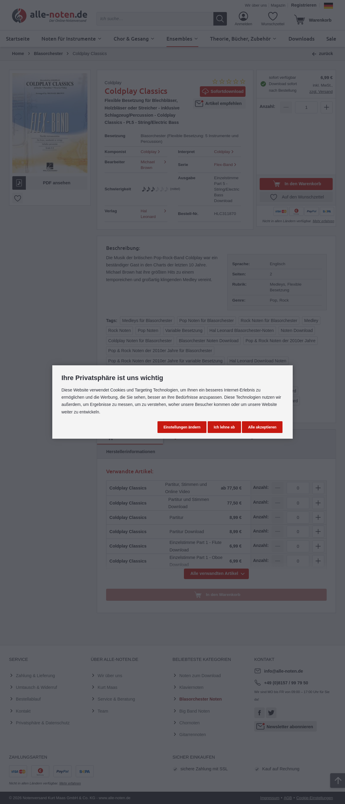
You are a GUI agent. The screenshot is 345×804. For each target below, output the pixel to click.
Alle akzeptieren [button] (262, 427)
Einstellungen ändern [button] (181, 427)
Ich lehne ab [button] (224, 427)
